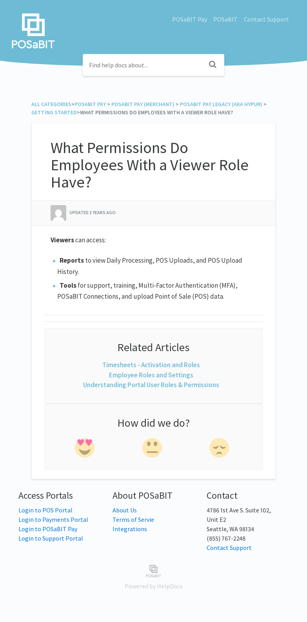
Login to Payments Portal (53, 519)
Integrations (130, 529)
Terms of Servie (133, 519)
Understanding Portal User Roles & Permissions (151, 384)
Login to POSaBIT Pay (47, 529)
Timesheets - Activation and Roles (151, 365)
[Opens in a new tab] (153, 570)
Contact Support (266, 19)
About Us (125, 510)
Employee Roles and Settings (151, 375)
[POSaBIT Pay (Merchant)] (142, 104)
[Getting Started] (54, 112)
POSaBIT (225, 19)
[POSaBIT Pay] (90, 104)
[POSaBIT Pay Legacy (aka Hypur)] (221, 104)
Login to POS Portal (45, 510)
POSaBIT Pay (189, 19)
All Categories (51, 104)
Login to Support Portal (50, 538)
